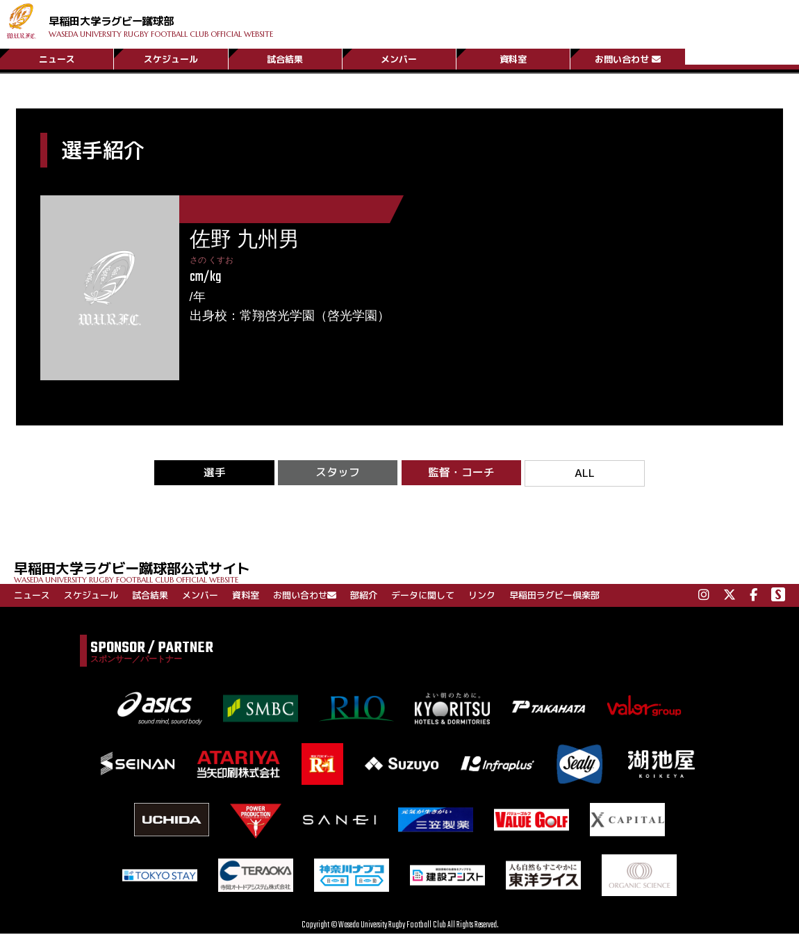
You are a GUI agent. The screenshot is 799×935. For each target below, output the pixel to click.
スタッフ (338, 473)
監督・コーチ (461, 473)
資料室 (513, 57)
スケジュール (171, 57)
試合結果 (285, 57)
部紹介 (363, 596)
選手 (214, 473)
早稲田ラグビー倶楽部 (554, 596)
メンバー (399, 57)
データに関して (422, 596)
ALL (584, 473)
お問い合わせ (628, 57)
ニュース (57, 57)
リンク (481, 596)
